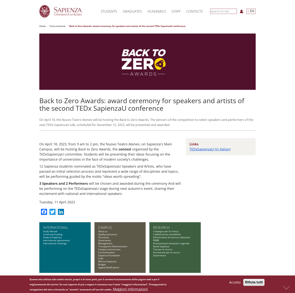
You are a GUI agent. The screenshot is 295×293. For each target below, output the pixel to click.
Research (161, 227)
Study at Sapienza (52, 237)
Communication (106, 252)
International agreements (56, 240)
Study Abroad (50, 231)
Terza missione (57, 26)
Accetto (235, 283)
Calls (100, 258)
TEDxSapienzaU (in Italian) (209, 149)
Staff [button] (176, 11)
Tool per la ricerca (162, 249)
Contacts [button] (194, 11)
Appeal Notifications (108, 267)
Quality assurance (107, 234)
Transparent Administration (112, 246)
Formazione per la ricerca (166, 252)
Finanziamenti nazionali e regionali (171, 243)
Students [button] (109, 11)
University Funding (52, 234)
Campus (105, 227)
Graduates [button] (132, 11)
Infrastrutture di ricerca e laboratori (171, 237)
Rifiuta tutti (254, 283)
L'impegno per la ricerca (166, 231)
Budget (102, 264)
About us (102, 231)
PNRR (156, 240)
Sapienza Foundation (109, 255)
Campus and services (109, 249)
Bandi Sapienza (161, 246)
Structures (103, 237)
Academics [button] (157, 11)
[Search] (235, 11)
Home (42, 26)
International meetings (55, 243)
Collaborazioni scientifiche (167, 234)
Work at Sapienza (107, 261)
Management (105, 243)
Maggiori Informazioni (130, 289)
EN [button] (251, 11)
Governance (104, 240)
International (55, 227)
